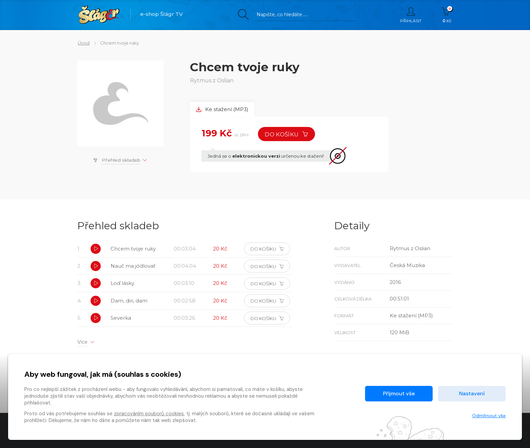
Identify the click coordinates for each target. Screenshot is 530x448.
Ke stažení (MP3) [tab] (222, 109)
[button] (96, 249)
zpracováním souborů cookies (149, 413)
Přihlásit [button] (410, 15)
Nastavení (472, 393)
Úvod (83, 43)
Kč (447, 15)
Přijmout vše (399, 393)
